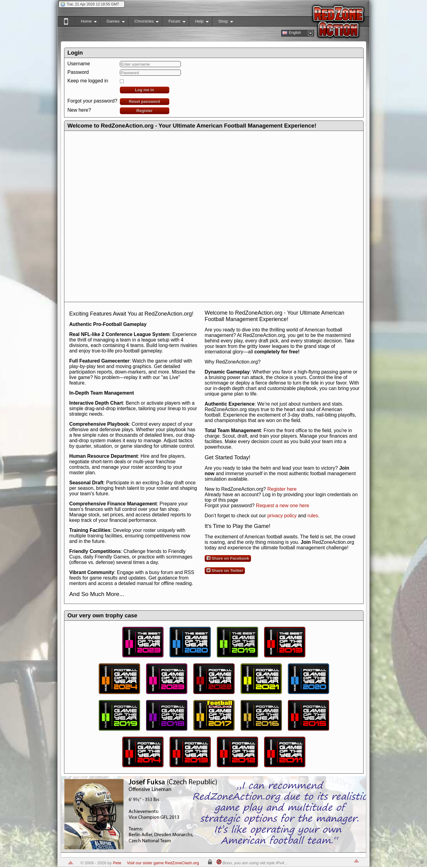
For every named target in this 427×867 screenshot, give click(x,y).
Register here (281, 489)
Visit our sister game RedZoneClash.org (163, 863)
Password (78, 72)
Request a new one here (282, 505)
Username (78, 63)
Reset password (144, 101)
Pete (117, 863)
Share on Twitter (224, 570)
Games (112, 22)
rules (312, 515)
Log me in (144, 90)
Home (85, 22)
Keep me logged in (87, 80)
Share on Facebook (227, 558)
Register (144, 110)
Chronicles (143, 22)
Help (199, 22)
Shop (222, 22)
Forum (173, 22)
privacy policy (281, 515)
